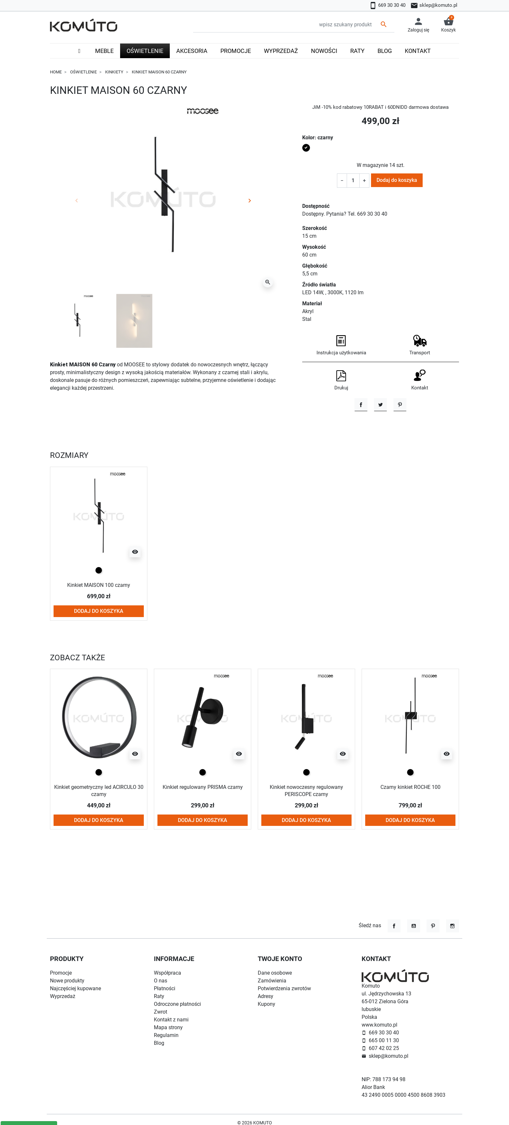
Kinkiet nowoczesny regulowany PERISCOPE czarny (306, 831)
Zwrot (160, 1012)
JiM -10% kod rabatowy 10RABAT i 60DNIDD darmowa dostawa (380, 107)
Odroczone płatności (177, 1004)
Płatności (164, 988)
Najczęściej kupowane (75, 988)
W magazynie (372, 165)
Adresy (265, 996)
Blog (159, 1043)
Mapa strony (168, 1027)
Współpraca (167, 973)
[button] (448, 25)
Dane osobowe (275, 973)
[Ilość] (353, 180)
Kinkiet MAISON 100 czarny (98, 625)
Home (56, 72)
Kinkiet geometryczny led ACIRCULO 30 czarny (98, 831)
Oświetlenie (83, 72)
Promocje (61, 973)
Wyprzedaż (62, 996)
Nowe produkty (67, 981)
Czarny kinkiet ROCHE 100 (410, 827)
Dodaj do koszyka (397, 180)
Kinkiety (114, 72)
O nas (160, 981)
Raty (159, 996)
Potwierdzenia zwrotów (284, 988)
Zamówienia (272, 981)
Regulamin (166, 1035)
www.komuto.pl (379, 1025)
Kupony (266, 1004)
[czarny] (98, 611)
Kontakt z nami (171, 1020)
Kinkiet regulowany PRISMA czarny (202, 827)
